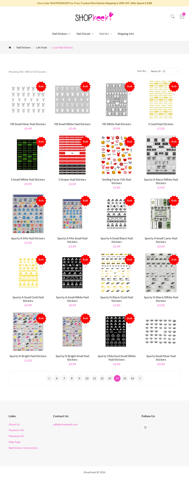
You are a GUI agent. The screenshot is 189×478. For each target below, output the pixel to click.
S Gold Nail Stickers (160, 124)
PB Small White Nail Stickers (72, 124)
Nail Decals (85, 33)
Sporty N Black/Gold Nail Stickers (116, 298)
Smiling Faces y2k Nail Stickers (116, 181)
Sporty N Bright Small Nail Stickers (72, 357)
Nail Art (105, 33)
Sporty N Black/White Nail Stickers (161, 298)
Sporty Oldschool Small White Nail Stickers (117, 357)
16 (132, 378)
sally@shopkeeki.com (65, 424)
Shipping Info (126, 33)
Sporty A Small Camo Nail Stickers (161, 239)
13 (109, 378)
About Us (14, 424)
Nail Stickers (61, 33)
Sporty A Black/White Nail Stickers (161, 181)
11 (94, 378)
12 (102, 378)
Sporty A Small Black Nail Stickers (117, 239)
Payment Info (16, 430)
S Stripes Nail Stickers (72, 179)
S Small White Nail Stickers (28, 179)
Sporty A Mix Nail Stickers (28, 238)
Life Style (41, 47)
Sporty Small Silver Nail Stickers (161, 357)
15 (124, 378)
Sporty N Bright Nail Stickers (28, 356)
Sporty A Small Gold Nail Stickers (28, 298)
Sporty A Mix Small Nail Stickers (72, 239)
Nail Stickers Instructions (23, 447)
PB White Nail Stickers (116, 124)
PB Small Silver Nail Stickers (28, 124)
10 (86, 378)
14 (117, 378)
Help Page (14, 441)
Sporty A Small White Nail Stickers (72, 298)
